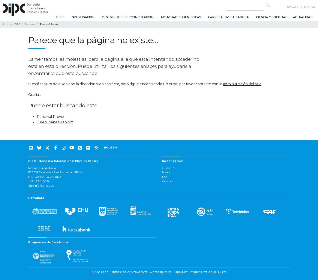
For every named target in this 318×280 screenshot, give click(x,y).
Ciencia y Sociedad (272, 17)
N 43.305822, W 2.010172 (44, 177)
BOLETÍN (110, 147)
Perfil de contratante (130, 272)
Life (164, 177)
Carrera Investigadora (228, 17)
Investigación (82, 17)
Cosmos (167, 181)
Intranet (181, 272)
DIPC (59, 17)
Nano (166, 172)
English (309, 7)
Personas (30, 24)
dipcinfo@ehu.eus (41, 185)
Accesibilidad (161, 272)
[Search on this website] (245, 7)
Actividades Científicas (181, 17)
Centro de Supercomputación (127, 17)
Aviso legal (101, 272)
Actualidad (303, 17)
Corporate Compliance (208, 272)
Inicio (6, 24)
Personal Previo (50, 117)
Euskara (292, 7)
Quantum (168, 168)
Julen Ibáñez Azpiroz (55, 122)
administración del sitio (242, 84)
